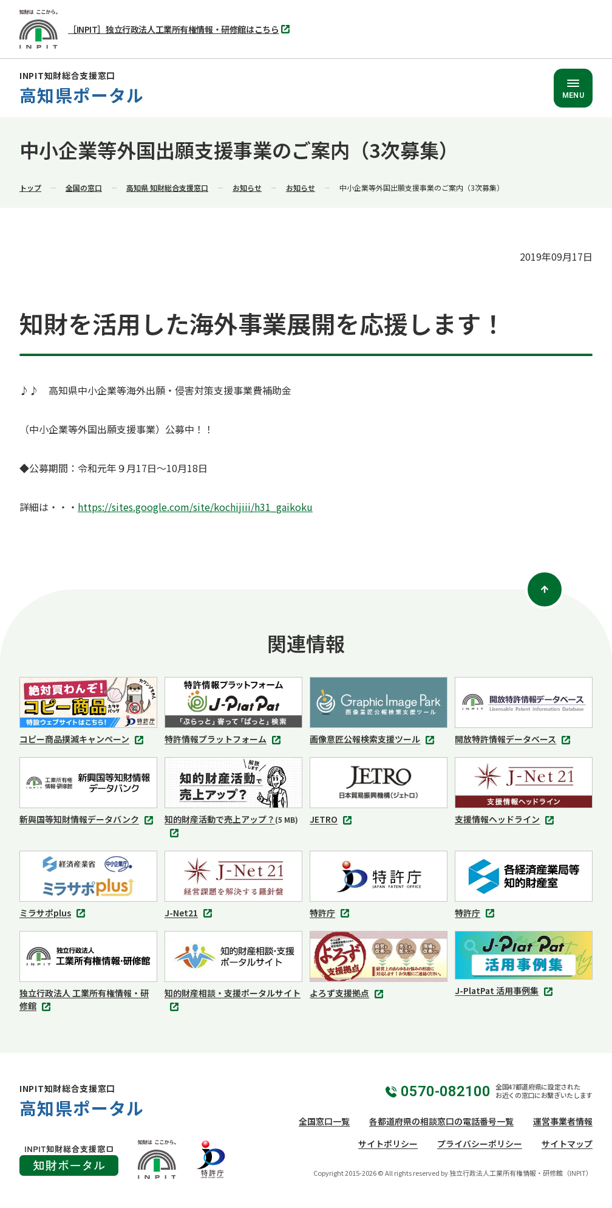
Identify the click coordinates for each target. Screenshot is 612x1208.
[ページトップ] (544, 589)
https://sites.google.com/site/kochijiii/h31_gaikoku (195, 506)
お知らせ (247, 187)
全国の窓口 (84, 187)
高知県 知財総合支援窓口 (167, 187)
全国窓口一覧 (324, 1121)
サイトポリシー (388, 1144)
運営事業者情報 (563, 1121)
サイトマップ (567, 1144)
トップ (30, 187)
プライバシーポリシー (479, 1144)
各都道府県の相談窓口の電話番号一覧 (441, 1121)
